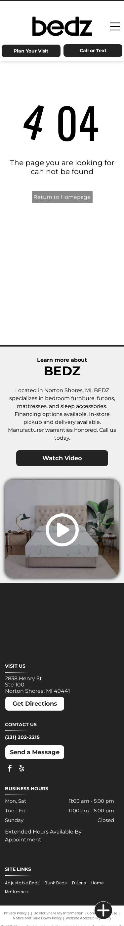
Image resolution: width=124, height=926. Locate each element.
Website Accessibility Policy (88, 917)
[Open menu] (115, 26)
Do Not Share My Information (58, 912)
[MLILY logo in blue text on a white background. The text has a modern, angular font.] (33, 261)
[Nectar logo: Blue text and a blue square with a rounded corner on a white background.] (33, 294)
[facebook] (10, 769)
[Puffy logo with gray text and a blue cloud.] (90, 294)
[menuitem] (25, 882)
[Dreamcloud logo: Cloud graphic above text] (90, 227)
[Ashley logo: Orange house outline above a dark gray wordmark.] (33, 227)
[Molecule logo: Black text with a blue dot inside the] (90, 261)
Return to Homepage (62, 197)
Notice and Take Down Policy (37, 917)
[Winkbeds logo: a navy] (33, 327)
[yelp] (21, 769)
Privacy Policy (15, 912)
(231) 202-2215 (22, 737)
